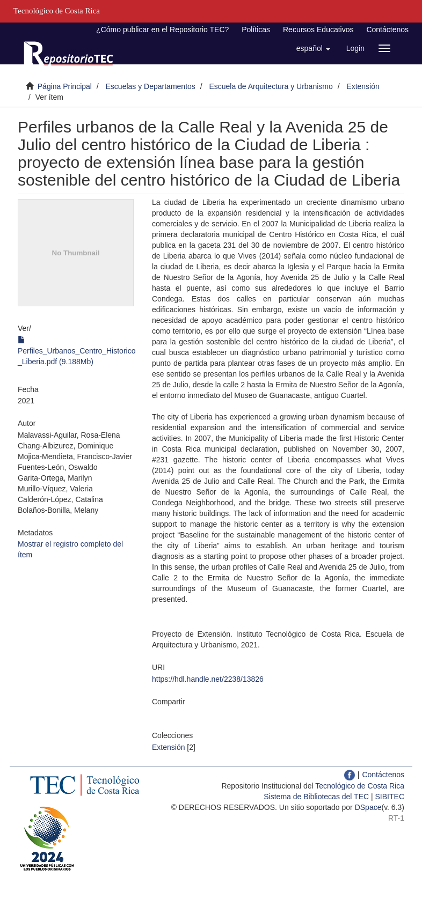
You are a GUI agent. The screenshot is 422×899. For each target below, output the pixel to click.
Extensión (362, 86)
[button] (313, 48)
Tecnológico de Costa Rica (359, 786)
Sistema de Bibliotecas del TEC (316, 796)
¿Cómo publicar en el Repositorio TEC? (162, 29)
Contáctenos (387, 29)
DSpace (368, 807)
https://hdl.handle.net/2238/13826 (208, 679)
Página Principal (65, 86)
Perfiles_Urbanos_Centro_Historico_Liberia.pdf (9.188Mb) (76, 351)
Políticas (256, 29)
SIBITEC (389, 796)
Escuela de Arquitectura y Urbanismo (270, 86)
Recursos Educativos (318, 29)
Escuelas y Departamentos (150, 86)
